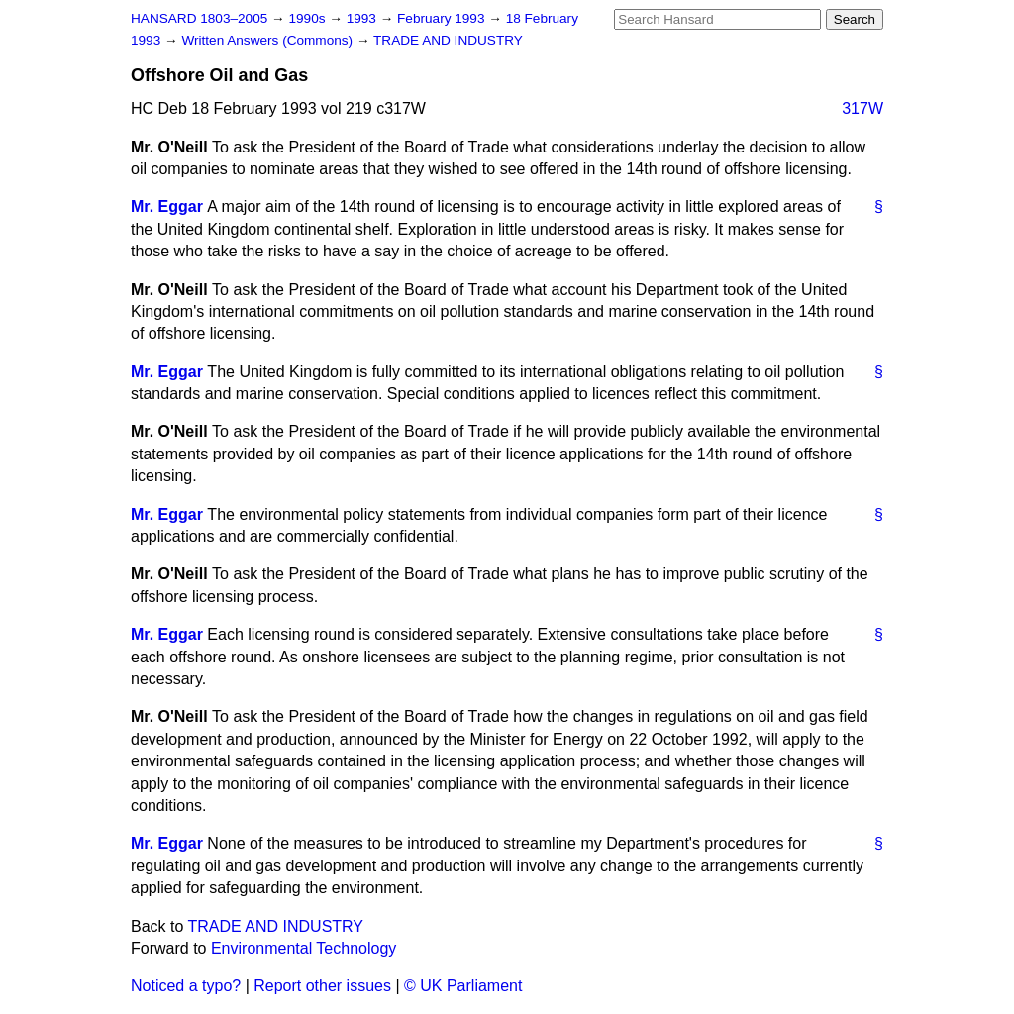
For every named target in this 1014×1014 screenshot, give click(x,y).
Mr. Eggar (167, 206)
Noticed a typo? (186, 985)
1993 (363, 18)
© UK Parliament (463, 985)
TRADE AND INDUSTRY (448, 40)
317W (862, 108)
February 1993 (442, 18)
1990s (308, 18)
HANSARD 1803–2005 (199, 18)
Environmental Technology (303, 948)
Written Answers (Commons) (268, 40)
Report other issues (322, 985)
